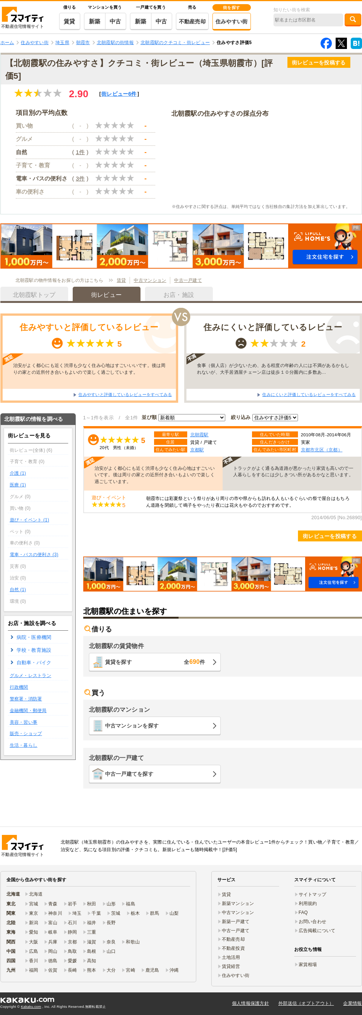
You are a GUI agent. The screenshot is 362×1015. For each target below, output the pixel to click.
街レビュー (119, 94)
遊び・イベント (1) (29, 520)
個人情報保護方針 (250, 1003)
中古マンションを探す (132, 726)
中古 (115, 21)
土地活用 (231, 957)
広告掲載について (317, 930)
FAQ (303, 912)
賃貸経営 (231, 966)
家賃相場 (308, 964)
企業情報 (352, 1003)
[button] (181, 246)
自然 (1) (18, 589)
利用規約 (308, 903)
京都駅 (197, 449)
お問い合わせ (313, 921)
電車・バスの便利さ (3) (34, 554)
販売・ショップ (26, 733)
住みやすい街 (231, 21)
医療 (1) (18, 485)
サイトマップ (313, 894)
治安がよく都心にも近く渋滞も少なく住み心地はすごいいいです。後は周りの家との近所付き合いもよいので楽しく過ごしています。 (89, 368)
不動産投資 (233, 948)
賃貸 (69, 21)
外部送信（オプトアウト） (306, 1003)
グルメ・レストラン (31, 675)
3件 (80, 178)
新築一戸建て (236, 921)
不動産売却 (192, 21)
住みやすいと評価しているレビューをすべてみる (125, 394)
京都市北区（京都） (322, 449)
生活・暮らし (24, 745)
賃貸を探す (155, 662)
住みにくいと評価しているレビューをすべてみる (309, 394)
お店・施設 (178, 295)
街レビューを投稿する (319, 63)
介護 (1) (18, 473)
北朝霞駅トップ (34, 295)
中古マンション (150, 280)
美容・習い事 (24, 722)
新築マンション (238, 903)
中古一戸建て (188, 280)
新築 (95, 21)
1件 (80, 152)
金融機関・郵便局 (28, 710)
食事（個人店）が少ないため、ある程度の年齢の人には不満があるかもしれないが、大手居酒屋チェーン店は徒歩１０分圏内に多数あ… (273, 368)
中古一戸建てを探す (129, 774)
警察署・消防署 (26, 699)
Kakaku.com (31, 1007)
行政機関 (19, 687)
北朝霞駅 (199, 434)
